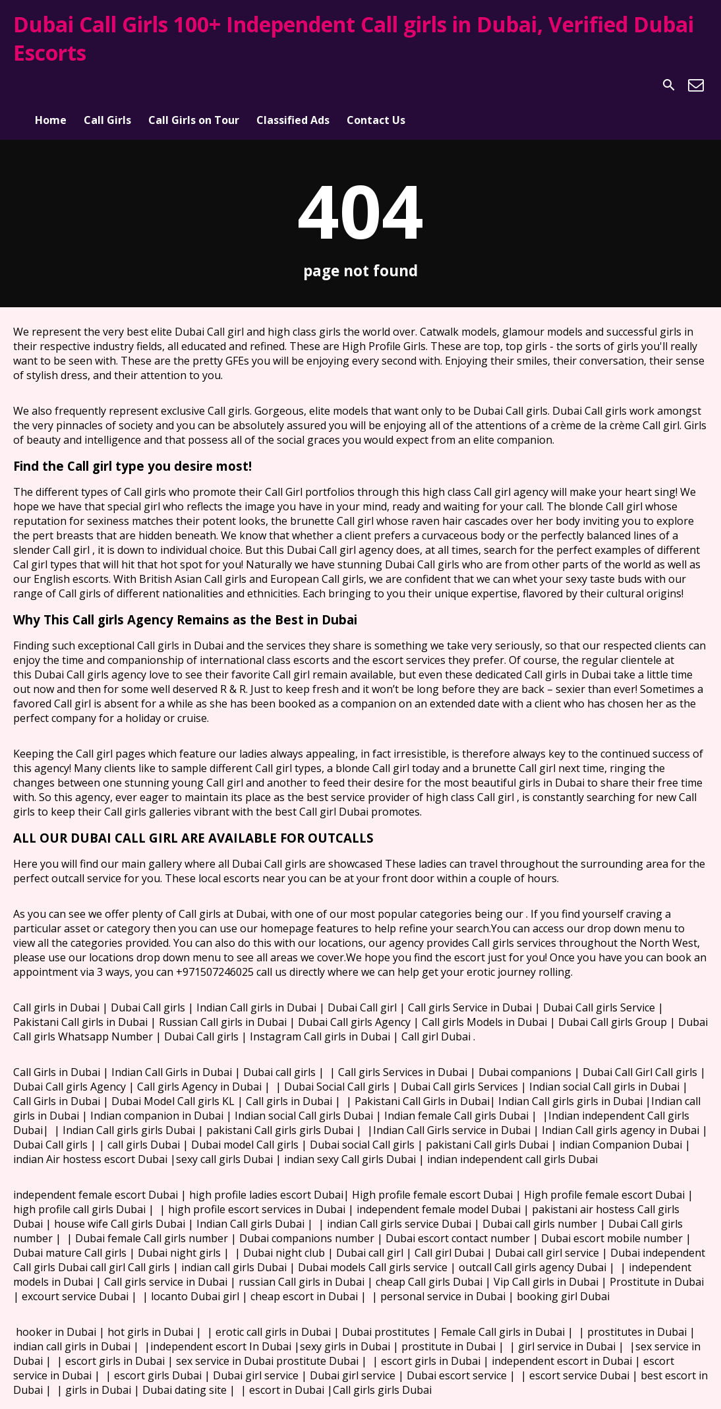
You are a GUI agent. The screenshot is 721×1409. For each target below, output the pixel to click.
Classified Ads (293, 85)
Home (51, 85)
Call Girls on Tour (193, 85)
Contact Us (376, 85)
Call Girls (107, 85)
